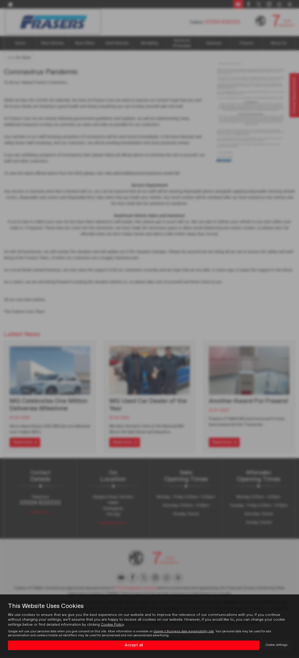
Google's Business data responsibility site (183, 631)
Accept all (134, 645)
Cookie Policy (112, 624)
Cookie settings (276, 645)
